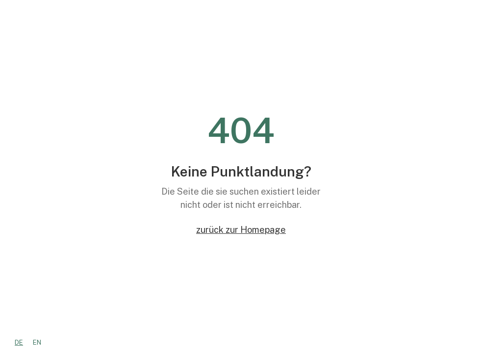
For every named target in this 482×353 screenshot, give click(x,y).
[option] (37, 342)
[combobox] (19, 342)
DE (19, 342)
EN (37, 342)
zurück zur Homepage (241, 230)
